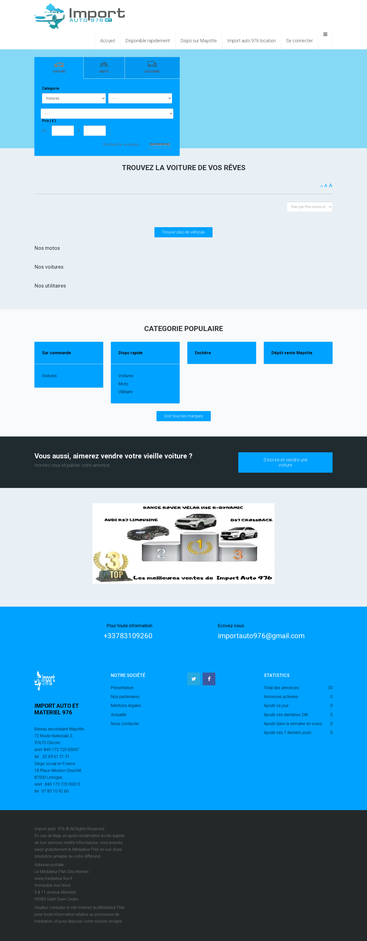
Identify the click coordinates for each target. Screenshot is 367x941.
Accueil (107, 40)
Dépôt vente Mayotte (291, 352)
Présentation (122, 687)
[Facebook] (209, 679)
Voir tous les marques (183, 416)
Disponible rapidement (147, 40)
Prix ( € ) (49, 121)
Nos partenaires (125, 696)
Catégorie (50, 88)
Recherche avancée (121, 144)
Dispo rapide (131, 352)
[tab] (58, 68)
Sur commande (56, 352)
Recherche (160, 144)
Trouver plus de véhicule (183, 232)
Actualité (118, 714)
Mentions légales (126, 705)
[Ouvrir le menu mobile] (325, 39)
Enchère (203, 352)
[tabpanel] (107, 117)
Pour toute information (129, 625)
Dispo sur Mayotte (198, 40)
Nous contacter (125, 723)
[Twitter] (193, 679)
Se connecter (299, 40)
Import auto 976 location (251, 40)
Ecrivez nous (231, 625)
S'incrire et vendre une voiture (286, 462)
